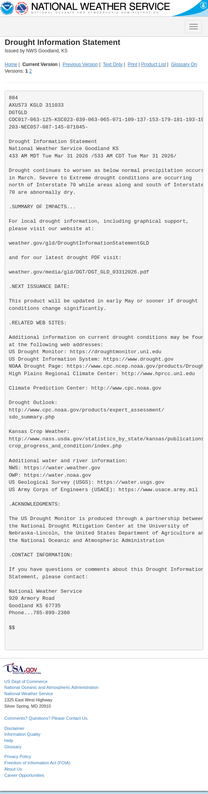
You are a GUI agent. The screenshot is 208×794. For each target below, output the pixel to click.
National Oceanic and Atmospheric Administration (51, 687)
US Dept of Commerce (26, 681)
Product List (153, 64)
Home (11, 64)
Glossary (12, 746)
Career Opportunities (24, 775)
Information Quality (22, 734)
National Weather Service (28, 693)
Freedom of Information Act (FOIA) (37, 762)
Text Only (112, 64)
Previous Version (80, 64)
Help (8, 740)
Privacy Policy (17, 756)
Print (132, 64)
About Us (13, 769)
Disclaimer (14, 728)
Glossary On (184, 64)
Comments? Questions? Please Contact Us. (46, 718)
